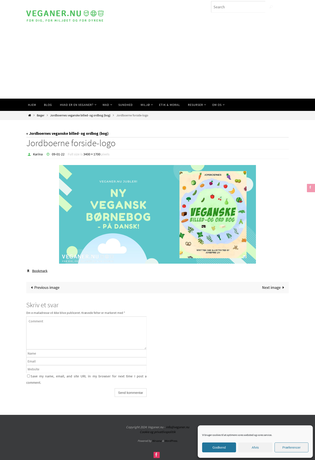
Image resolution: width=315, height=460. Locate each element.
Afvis (255, 447)
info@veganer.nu (177, 427)
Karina (38, 154)
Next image (274, 287)
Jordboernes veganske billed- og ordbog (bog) (80, 115)
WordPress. (171, 441)
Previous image (44, 287)
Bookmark (39, 270)
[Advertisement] (157, 65)
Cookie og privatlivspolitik (157, 432)
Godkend (219, 447)
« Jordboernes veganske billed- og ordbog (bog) (67, 133)
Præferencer (291, 447)
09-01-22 (58, 154)
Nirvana (156, 441)
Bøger (40, 115)
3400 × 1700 (91, 154)
